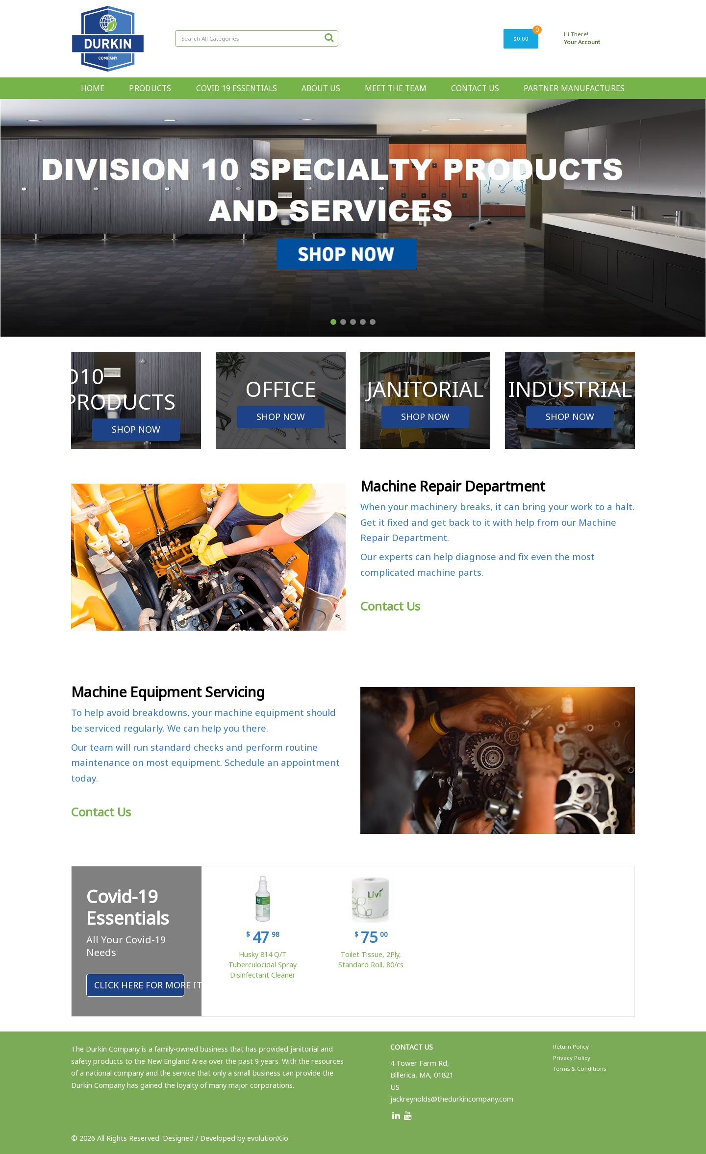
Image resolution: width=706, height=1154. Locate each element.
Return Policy (571, 1046)
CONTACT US (475, 88)
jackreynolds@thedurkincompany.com (451, 1099)
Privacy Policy (571, 1057)
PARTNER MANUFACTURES (574, 88)
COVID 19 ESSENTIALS (236, 88)
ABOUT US (321, 88)
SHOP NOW (136, 429)
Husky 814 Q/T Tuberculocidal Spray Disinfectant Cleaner (262, 964)
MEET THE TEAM (396, 88)
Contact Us (390, 606)
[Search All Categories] (256, 38)
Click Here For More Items (139, 985)
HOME (92, 88)
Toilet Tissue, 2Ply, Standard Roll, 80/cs (370, 959)
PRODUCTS (150, 88)
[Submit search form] (329, 37)
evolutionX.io (267, 1138)
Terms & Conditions (579, 1068)
